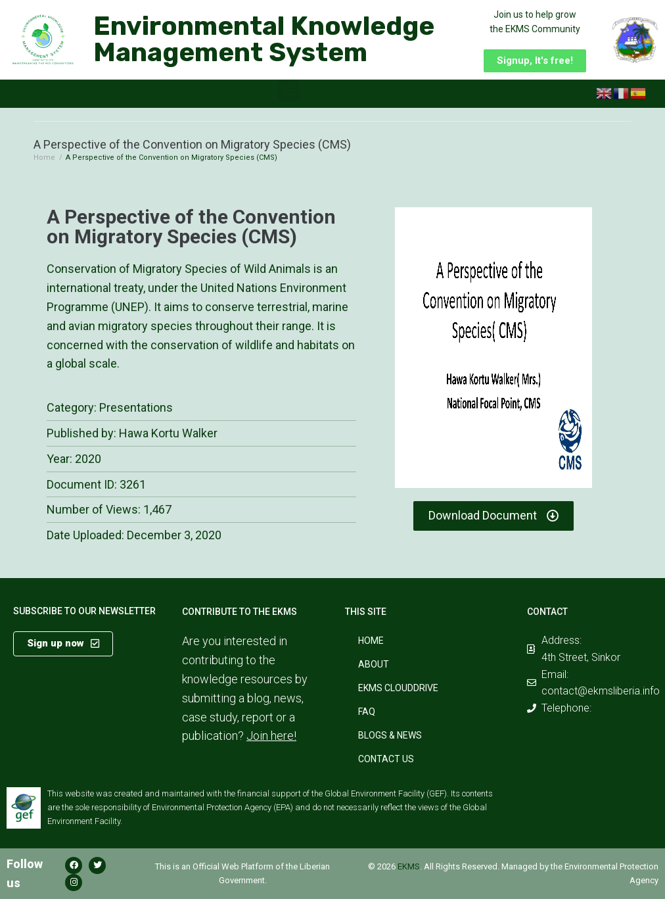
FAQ (366, 711)
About (373, 664)
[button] (535, 60)
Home (44, 157)
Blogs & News (390, 735)
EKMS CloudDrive (398, 688)
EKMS (409, 866)
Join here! (271, 735)
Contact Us (386, 759)
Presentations (136, 407)
